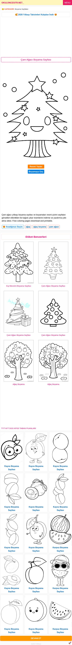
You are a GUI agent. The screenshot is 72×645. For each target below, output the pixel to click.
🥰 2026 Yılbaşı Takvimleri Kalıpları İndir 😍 (36, 15)
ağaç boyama (39, 227)
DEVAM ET (36, 638)
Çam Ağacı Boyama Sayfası (53, 286)
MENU (67, 3)
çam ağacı (54, 227)
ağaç (28, 227)
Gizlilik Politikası (36, 644)
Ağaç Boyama (19, 384)
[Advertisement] (36, 37)
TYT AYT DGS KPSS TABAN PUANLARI (18, 428)
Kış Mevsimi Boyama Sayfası (18, 286)
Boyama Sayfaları (21, 9)
